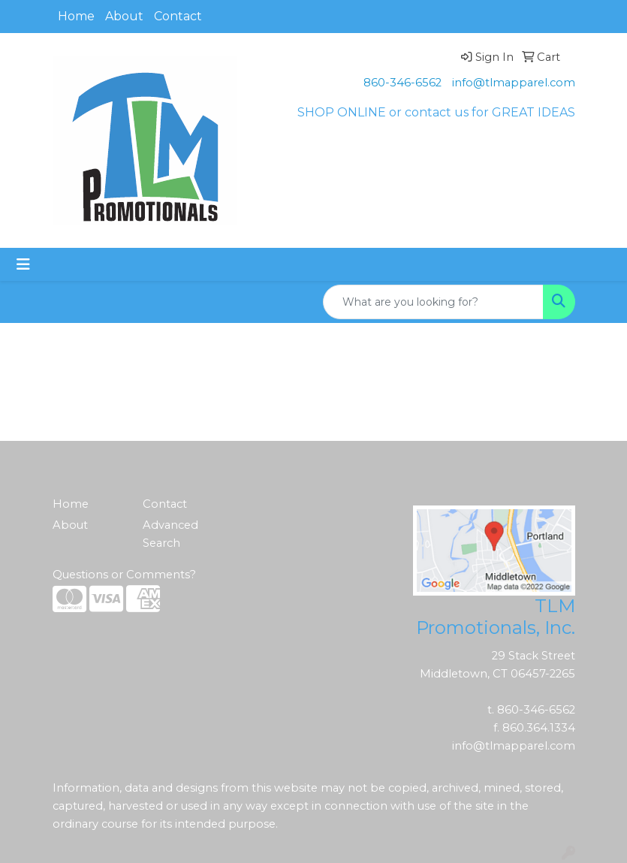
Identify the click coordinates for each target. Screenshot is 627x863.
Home (76, 16)
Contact (178, 16)
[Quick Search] (433, 302)
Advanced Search (170, 534)
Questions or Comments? (124, 574)
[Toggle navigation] (23, 264)
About (124, 16)
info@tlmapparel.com (513, 82)
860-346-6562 (402, 82)
